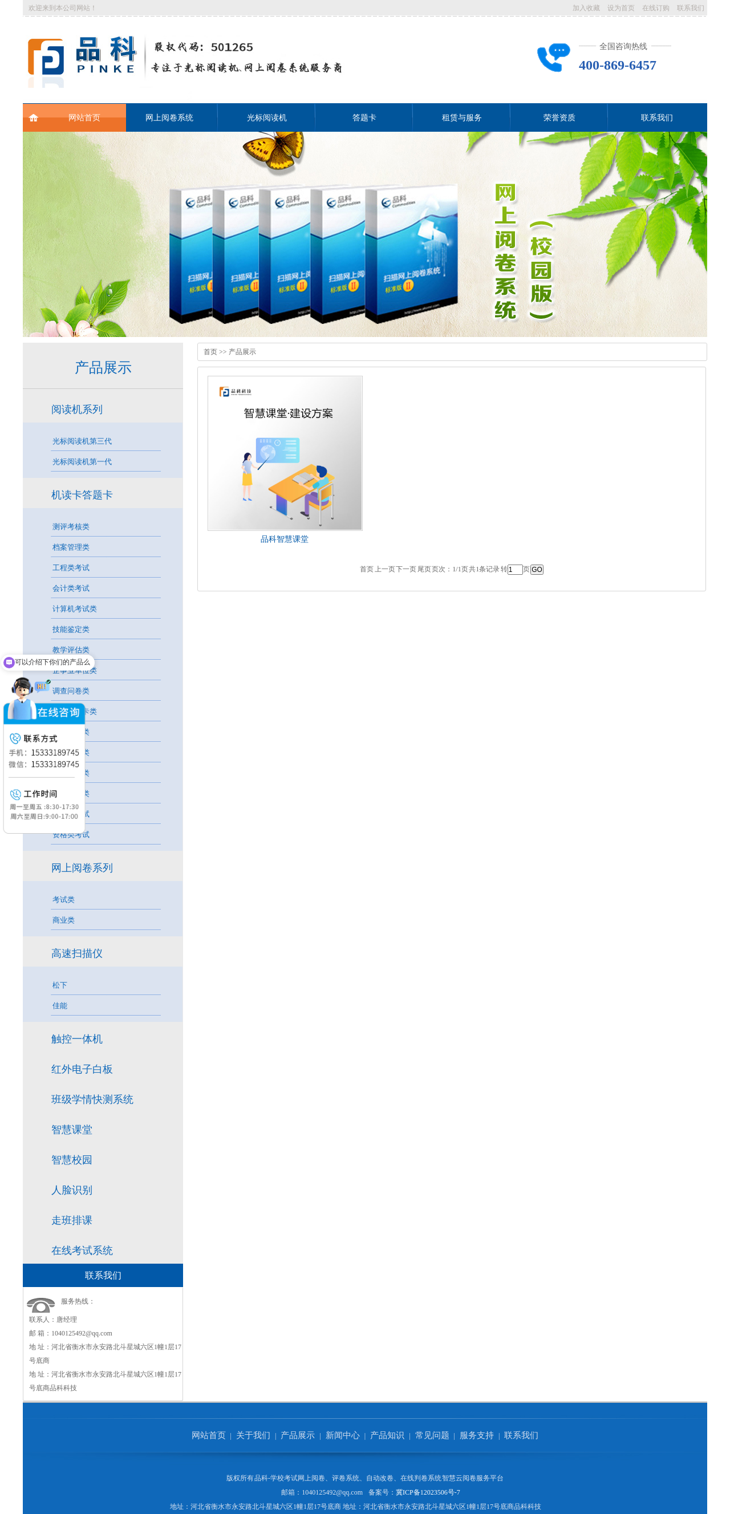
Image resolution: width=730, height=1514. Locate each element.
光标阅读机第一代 (82, 461)
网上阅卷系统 (169, 117)
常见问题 (432, 1435)
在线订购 (656, 8)
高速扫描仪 (77, 953)
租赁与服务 (462, 117)
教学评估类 (71, 650)
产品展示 (103, 367)
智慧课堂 (71, 1129)
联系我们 (690, 8)
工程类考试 (71, 567)
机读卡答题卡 (82, 495)
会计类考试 (71, 588)
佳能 (59, 1005)
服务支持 (477, 1435)
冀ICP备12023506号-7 (428, 1492)
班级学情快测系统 (92, 1099)
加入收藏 (586, 8)
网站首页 (64, 113)
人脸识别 (71, 1190)
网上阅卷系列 (82, 868)
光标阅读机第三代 (82, 441)
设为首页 (621, 8)
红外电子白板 (82, 1069)
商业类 (63, 920)
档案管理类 (71, 547)
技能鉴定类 (71, 629)
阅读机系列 (77, 409)
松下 (59, 985)
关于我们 (253, 1435)
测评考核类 (71, 526)
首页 (210, 352)
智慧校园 (71, 1160)
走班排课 (71, 1220)
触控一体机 (77, 1039)
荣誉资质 (559, 117)
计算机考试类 (74, 608)
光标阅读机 (267, 117)
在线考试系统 (82, 1250)
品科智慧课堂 (285, 539)
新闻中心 (343, 1435)
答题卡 (364, 117)
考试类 (63, 899)
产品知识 (387, 1435)
